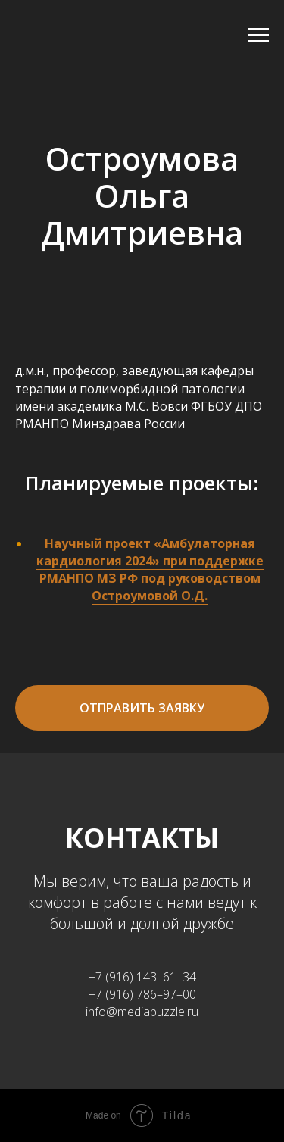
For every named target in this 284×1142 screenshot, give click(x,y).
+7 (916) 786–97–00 (142, 994)
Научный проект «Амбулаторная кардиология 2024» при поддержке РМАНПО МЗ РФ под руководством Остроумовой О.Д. (150, 570)
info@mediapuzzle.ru (142, 1011)
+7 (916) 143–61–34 (142, 976)
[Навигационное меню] (258, 35)
